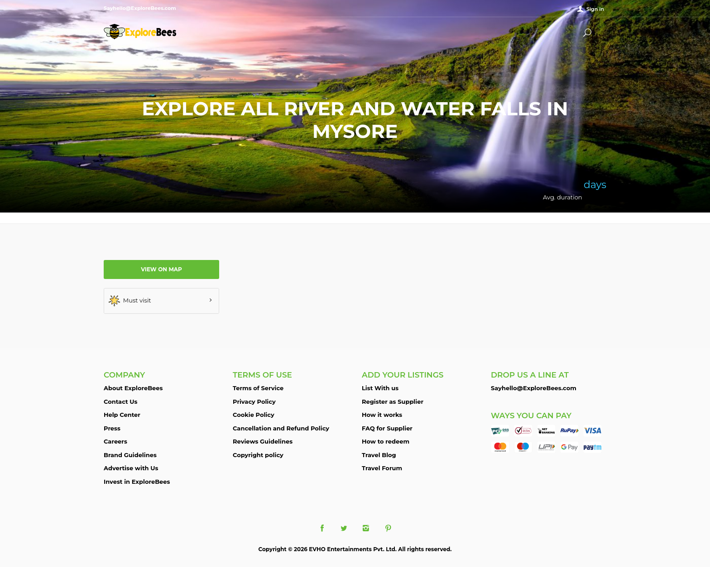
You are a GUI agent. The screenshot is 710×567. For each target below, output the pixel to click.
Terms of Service (258, 388)
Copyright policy (258, 454)
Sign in (595, 9)
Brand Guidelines (130, 454)
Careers (115, 441)
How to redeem (385, 441)
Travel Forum (382, 468)
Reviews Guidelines (263, 441)
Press (112, 428)
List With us (380, 388)
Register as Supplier (392, 401)
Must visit (130, 301)
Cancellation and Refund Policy (281, 428)
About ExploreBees (133, 388)
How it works (382, 414)
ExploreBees (140, 31)
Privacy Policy (254, 401)
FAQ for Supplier (387, 428)
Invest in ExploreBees (137, 481)
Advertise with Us (131, 468)
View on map (161, 269)
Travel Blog (379, 454)
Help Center (122, 414)
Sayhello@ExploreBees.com (533, 388)
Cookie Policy (253, 414)
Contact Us (120, 401)
